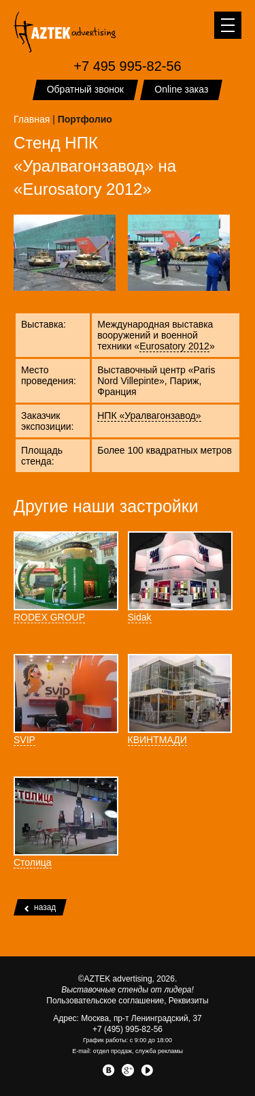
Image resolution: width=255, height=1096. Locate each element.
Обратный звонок (85, 89)
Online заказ (181, 89)
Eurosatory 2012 (174, 346)
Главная (32, 119)
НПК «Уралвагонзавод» (149, 415)
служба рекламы (159, 1051)
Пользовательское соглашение (105, 1000)
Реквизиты (189, 1000)
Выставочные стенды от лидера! (127, 990)
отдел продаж (112, 1051)
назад (40, 907)
